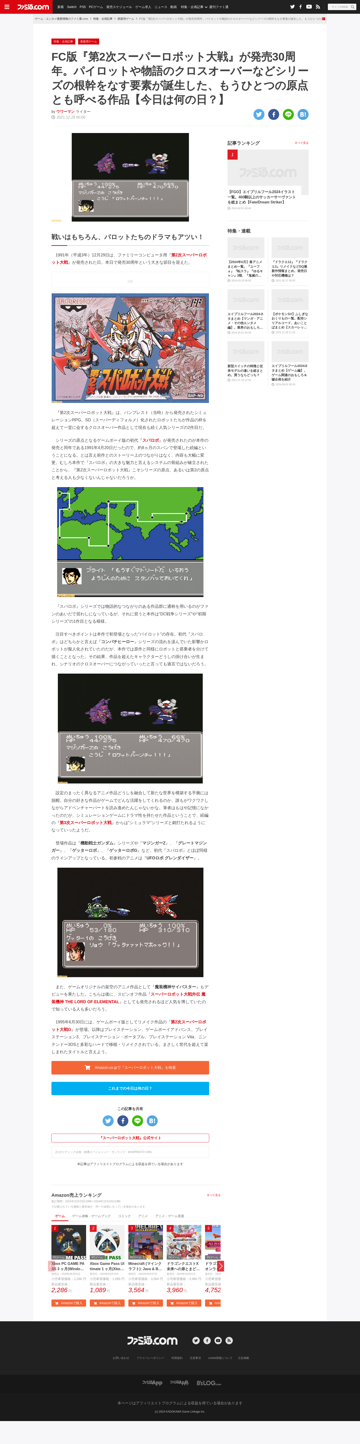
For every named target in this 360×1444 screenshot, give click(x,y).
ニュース (161, 7)
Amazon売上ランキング (76, 1218)
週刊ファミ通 (218, 7)
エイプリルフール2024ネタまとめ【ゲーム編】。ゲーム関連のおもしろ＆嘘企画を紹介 (290, 395)
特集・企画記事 (192, 7)
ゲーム (60, 1239)
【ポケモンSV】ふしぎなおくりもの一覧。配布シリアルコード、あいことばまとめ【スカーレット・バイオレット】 (290, 344)
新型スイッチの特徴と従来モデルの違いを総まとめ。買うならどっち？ (245, 393)
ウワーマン (65, 134)
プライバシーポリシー (150, 1381)
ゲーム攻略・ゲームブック (91, 1239)
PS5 (83, 7)
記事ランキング (244, 166)
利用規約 (177, 1381)
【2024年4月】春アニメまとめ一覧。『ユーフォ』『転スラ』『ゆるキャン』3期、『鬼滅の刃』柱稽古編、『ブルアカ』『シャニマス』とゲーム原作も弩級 (245, 292)
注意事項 (195, 1381)
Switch (71, 7)
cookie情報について (220, 1381)
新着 (60, 7)
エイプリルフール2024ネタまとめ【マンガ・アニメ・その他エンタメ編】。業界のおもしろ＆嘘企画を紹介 (246, 344)
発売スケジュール (119, 7)
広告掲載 (243, 1381)
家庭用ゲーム (126, 18)
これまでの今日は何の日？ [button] (130, 1111)
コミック (124, 1239)
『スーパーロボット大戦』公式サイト (130, 1161)
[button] (220, 1289)
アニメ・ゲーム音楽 (169, 1239)
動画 (173, 7)
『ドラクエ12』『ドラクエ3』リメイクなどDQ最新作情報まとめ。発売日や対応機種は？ (289, 291)
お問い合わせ (121, 1381)
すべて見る (214, 1218)
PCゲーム (96, 7)
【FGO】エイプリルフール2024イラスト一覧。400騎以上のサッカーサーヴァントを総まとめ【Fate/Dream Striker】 (262, 220)
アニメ (143, 1239)
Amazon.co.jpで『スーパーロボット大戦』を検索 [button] (130, 1090)
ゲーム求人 (143, 7)
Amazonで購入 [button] (68, 1326)
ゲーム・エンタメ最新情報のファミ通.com (61, 18)
